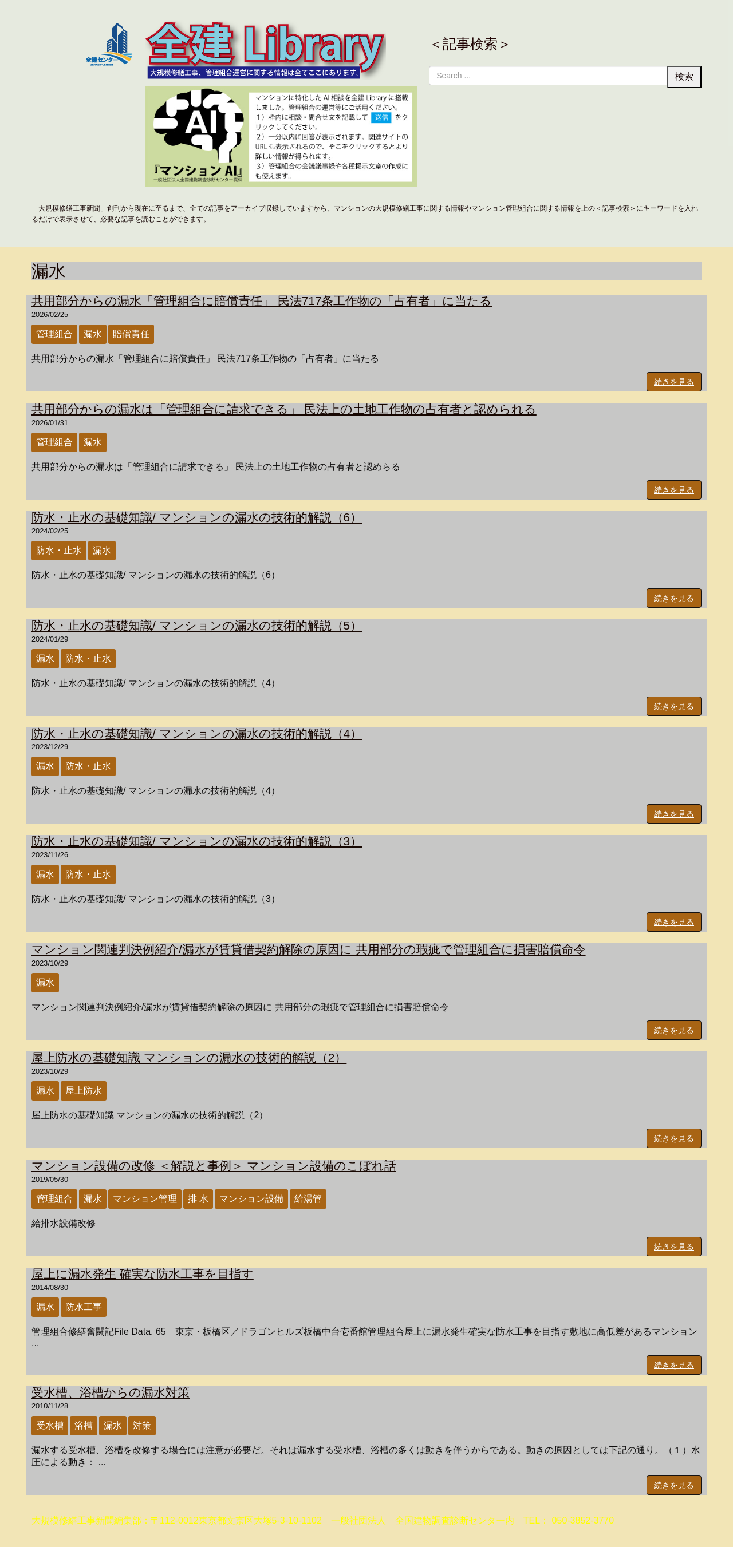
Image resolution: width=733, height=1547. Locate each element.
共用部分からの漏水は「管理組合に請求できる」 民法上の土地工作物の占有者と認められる (284, 409)
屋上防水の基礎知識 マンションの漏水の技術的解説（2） (188, 1057)
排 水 (198, 1199)
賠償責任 (131, 334)
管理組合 (54, 334)
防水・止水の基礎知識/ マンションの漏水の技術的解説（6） (196, 517)
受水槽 (50, 1425)
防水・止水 (59, 550)
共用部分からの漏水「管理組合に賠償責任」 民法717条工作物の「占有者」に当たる (261, 300)
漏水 (93, 334)
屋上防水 (83, 1090)
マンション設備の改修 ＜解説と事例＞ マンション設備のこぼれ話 (213, 1165)
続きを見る (674, 381)
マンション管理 (145, 1199)
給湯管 (308, 1199)
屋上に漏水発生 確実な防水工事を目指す (142, 1273)
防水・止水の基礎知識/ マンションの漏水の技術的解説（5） (196, 625)
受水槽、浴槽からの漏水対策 (110, 1392)
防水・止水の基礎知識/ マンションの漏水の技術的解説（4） (196, 733)
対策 (142, 1425)
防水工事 (83, 1307)
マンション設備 (251, 1199)
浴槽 (83, 1425)
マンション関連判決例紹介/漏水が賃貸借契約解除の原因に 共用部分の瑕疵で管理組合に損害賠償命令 (308, 949)
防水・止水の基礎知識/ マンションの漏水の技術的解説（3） (196, 841)
